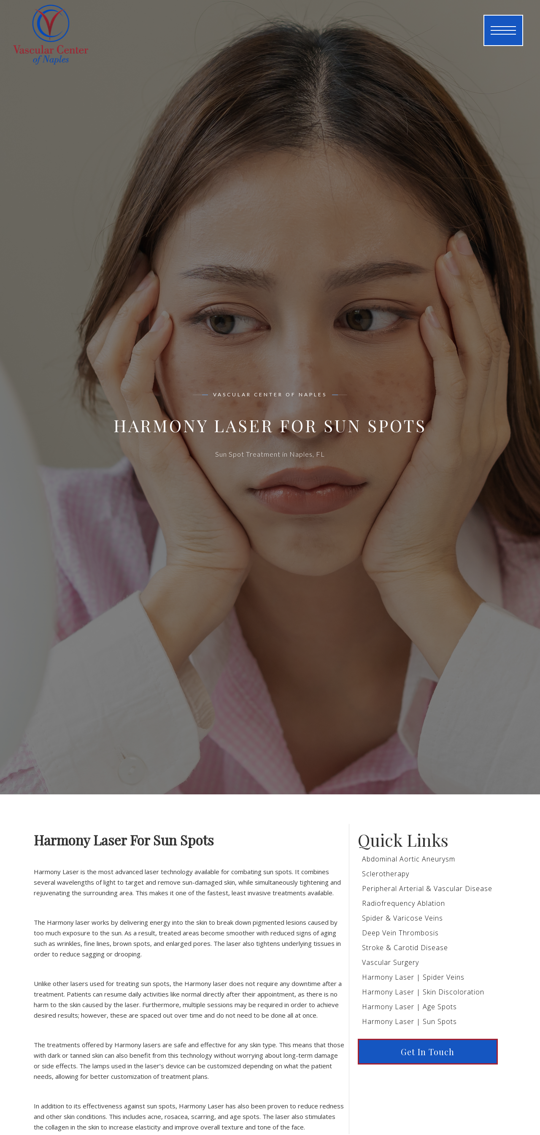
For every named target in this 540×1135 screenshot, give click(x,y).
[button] (503, 30)
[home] (44, 30)
